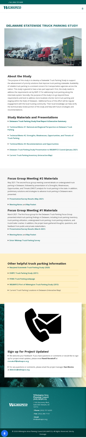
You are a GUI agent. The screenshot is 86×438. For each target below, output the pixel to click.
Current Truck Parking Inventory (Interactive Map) (31, 155)
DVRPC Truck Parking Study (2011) (24, 273)
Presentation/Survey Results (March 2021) (27, 229)
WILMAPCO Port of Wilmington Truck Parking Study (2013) (34, 284)
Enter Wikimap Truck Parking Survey (25, 240)
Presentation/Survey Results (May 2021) (27, 199)
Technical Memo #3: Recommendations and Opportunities (34, 144)
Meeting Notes (16, 204)
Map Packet (31, 204)
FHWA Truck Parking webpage (22, 279)
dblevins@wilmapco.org (19, 370)
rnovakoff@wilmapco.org (18, 361)
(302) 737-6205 (17, 2)
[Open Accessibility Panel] (4, 433)
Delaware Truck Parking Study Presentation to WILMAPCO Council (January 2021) (44, 149)
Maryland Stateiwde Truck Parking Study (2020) (30, 267)
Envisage (43, 434)
